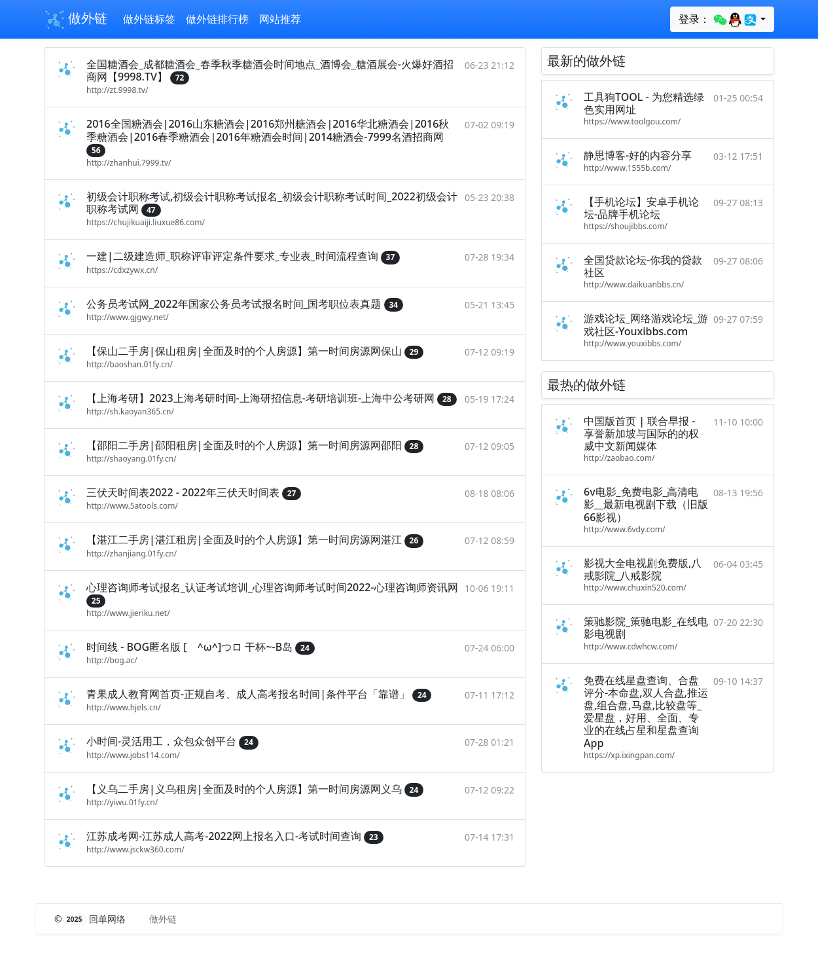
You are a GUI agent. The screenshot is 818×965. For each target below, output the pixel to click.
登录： (718, 19)
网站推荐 (280, 19)
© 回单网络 (91, 919)
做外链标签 (149, 19)
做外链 (75, 19)
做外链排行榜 (217, 19)
